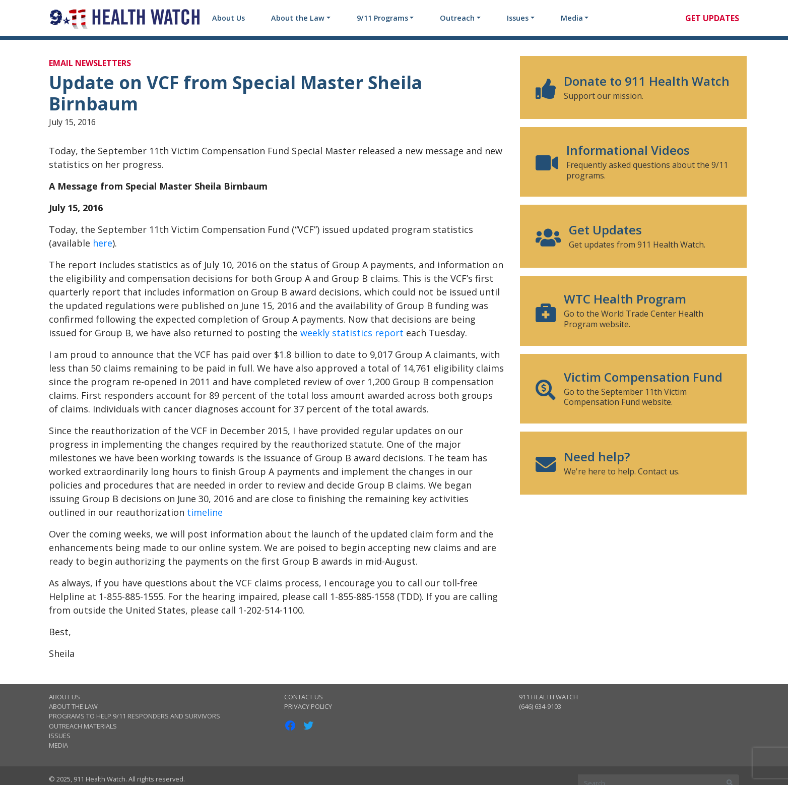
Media (572, 18)
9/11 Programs (382, 18)
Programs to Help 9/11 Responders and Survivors (134, 715)
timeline (205, 512)
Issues (518, 18)
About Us (228, 18)
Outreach (457, 18)
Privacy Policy (308, 706)
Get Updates (712, 18)
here (102, 243)
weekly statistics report (352, 333)
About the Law (297, 18)
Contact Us (303, 696)
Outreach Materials (83, 726)
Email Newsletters (90, 63)
